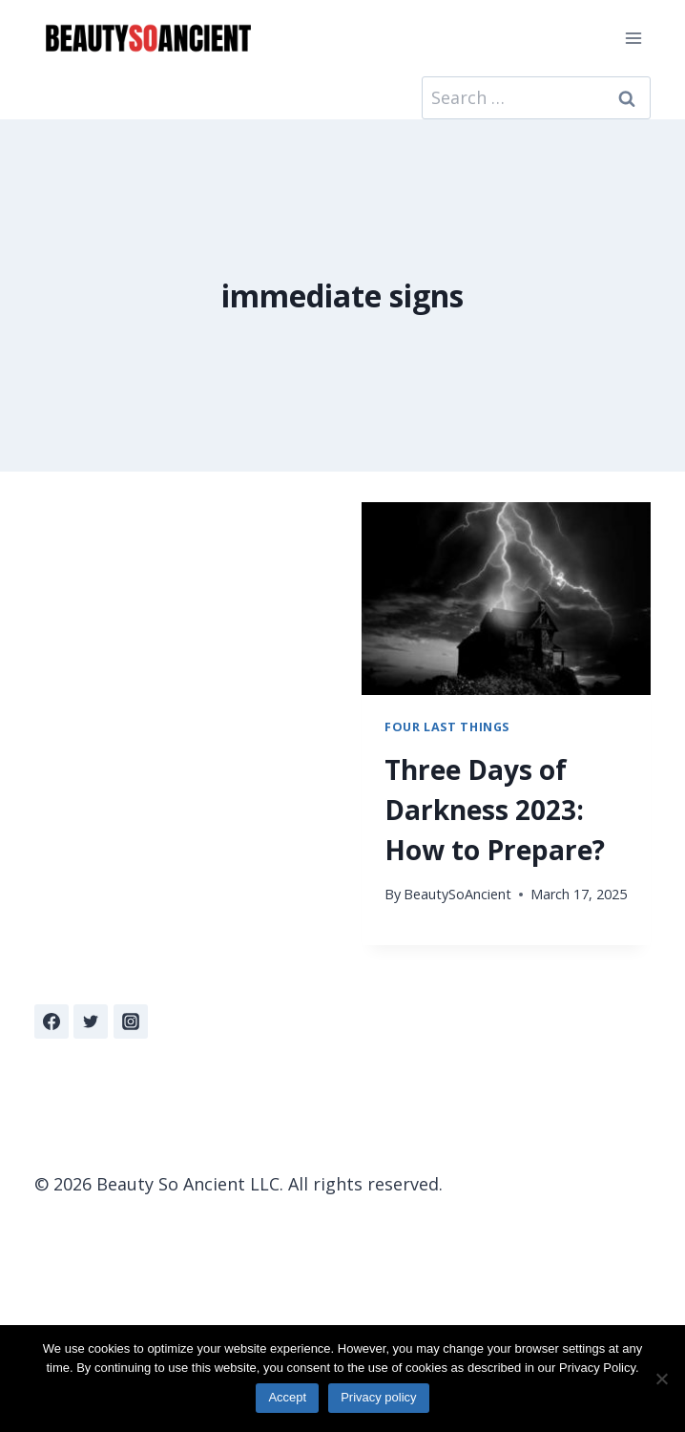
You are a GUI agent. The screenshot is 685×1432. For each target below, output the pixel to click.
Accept (287, 1397)
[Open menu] (633, 38)
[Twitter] (90, 1021)
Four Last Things (446, 727)
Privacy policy (378, 1397)
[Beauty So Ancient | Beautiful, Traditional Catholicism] (147, 38)
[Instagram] (131, 1021)
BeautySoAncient (457, 894)
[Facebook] (51, 1021)
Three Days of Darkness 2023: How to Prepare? (494, 809)
